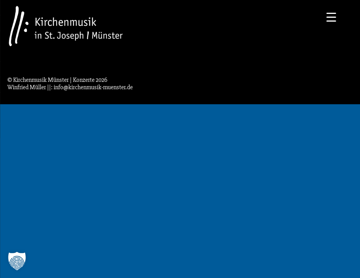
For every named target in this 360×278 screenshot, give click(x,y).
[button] (17, 261)
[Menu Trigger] (331, 16)
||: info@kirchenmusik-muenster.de (90, 87)
